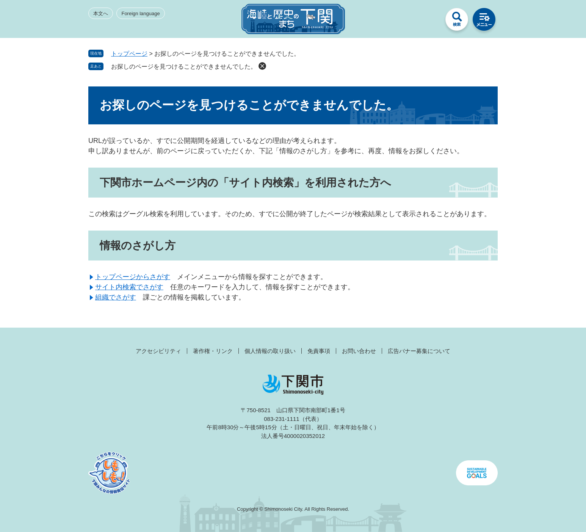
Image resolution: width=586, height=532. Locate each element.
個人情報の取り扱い (270, 351)
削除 (262, 66)
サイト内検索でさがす (129, 287)
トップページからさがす (132, 277)
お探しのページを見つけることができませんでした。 (184, 66)
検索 (456, 21)
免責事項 (318, 351)
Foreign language (140, 13)
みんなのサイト (429, 21)
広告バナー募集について (419, 351)
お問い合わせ (359, 351)
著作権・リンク (213, 351)
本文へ (100, 13)
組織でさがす (115, 297)
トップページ (129, 53)
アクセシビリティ (158, 351)
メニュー (484, 21)
